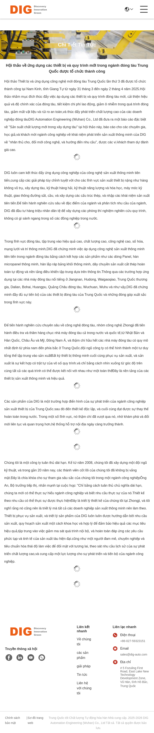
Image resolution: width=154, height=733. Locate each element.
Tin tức (82, 674)
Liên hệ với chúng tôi (84, 688)
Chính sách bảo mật (12, 720)
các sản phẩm (82, 655)
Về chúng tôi (84, 641)
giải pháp (84, 666)
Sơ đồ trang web (35, 720)
